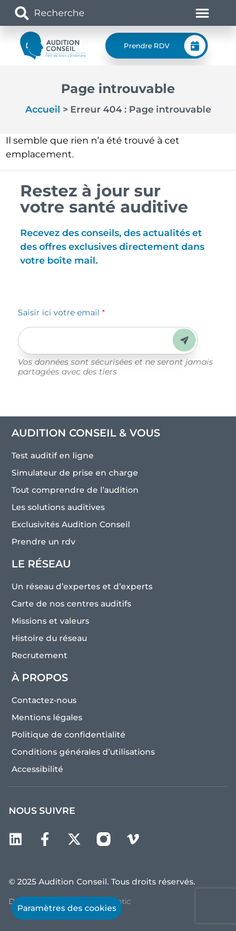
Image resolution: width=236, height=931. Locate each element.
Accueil (42, 109)
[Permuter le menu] (202, 13)
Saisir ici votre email (61, 312)
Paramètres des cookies (66, 908)
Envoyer (184, 340)
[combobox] (82, 13)
